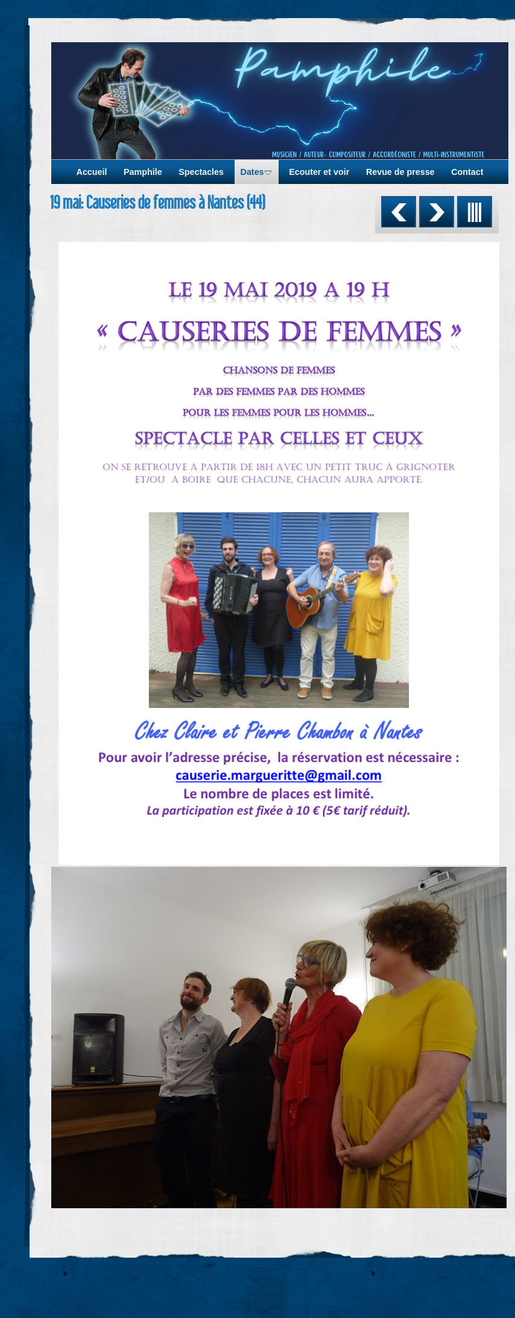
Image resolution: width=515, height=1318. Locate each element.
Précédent (398, 212)
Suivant (436, 212)
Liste (474, 212)
